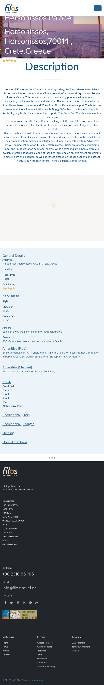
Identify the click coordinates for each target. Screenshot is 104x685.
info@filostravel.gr (19, 592)
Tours (39, 659)
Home (5, 648)
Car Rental (42, 667)
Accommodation (44, 651)
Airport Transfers (45, 648)
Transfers (41, 655)
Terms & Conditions (81, 651)
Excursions (42, 663)
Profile (5, 655)
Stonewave (38, 680)
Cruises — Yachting (46, 671)
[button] (53, 205)
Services (6, 659)
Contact (75, 655)
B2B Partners (78, 648)
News (5, 651)
